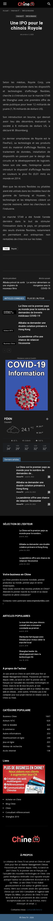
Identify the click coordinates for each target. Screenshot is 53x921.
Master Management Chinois (15, 677)
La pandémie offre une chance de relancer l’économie (30, 340)
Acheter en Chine (13, 799)
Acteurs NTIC (8, 331)
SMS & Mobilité (28, 10)
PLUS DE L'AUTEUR (35, 298)
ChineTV (19, 477)
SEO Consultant (27, 891)
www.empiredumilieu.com (38, 601)
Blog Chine (11, 803)
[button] (49, 4)
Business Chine (9, 344)
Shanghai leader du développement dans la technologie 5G (30, 654)
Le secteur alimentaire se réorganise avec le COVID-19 (38, 285)
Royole (14, 249)
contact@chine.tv (34, 909)
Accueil (5, 10)
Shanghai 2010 (12, 816)
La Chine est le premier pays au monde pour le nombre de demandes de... (33, 470)
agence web (25, 689)
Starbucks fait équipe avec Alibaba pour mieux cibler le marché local (32, 640)
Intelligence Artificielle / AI (9, 312)
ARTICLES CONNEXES (14, 298)
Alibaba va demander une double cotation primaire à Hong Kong (32, 326)
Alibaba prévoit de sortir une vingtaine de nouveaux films (14, 285)
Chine (8, 808)
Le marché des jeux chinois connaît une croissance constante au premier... (32, 625)
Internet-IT (15, 10)
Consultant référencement (18, 812)
